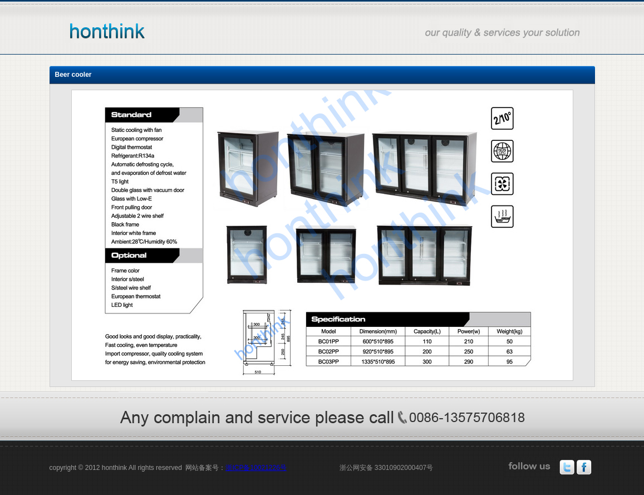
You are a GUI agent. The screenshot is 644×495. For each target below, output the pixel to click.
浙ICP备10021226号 (255, 468)
